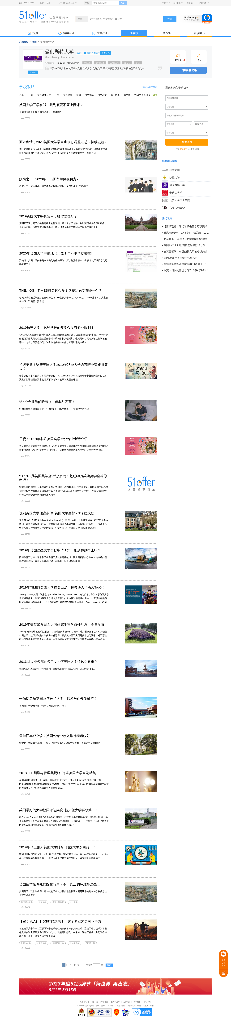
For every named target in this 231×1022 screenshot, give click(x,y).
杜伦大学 (73, 902)
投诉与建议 (115, 1002)
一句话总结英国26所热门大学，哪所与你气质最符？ (58, 699)
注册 (48, 3)
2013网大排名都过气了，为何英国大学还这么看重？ (58, 661)
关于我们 (190, 3)
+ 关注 (33, 72)
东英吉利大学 (177, 207)
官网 (79, 53)
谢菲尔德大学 (177, 185)
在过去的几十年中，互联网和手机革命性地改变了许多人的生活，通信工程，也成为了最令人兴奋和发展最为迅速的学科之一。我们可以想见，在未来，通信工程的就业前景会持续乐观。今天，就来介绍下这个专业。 (63, 932)
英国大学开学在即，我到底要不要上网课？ (51, 105)
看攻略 (199, 33)
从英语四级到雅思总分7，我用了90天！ (186, 270)
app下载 (176, 3)
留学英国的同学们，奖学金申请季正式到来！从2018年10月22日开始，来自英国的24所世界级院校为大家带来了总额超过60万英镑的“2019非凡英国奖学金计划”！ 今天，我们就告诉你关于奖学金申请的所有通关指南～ (63, 491)
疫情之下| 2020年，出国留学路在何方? (48, 179)
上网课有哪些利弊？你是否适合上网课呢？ (40, 112)
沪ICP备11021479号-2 (105, 1005)
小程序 (165, 3)
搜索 (169, 19)
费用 (78, 95)
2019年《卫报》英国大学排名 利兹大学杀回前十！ (57, 847)
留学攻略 (89, 95)
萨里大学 (174, 177)
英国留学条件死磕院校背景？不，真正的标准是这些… (59, 884)
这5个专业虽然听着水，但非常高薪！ (47, 402)
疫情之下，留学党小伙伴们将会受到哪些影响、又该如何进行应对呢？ (54, 186)
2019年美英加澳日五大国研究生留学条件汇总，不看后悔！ (63, 624)
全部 (31, 95)
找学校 (134, 33)
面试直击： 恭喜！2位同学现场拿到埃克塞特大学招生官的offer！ (187, 239)
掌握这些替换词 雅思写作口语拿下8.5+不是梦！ (187, 264)
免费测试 (187, 142)
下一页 (76, 965)
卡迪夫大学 (74, 943)
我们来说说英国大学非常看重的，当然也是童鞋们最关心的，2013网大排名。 (57, 668)
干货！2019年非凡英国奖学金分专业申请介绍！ (55, 439)
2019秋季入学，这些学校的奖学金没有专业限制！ (56, 327)
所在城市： (50, 63)
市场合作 (137, 1002)
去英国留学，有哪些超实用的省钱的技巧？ (187, 251)
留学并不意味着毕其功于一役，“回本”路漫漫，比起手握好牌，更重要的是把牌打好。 (61, 743)
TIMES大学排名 (142, 95)
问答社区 (104, 1002)
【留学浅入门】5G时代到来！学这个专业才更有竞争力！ (62, 921)
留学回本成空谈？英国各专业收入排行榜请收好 (54, 736)
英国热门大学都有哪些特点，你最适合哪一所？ (42, 706)
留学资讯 (147, 1002)
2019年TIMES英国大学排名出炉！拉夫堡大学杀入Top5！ (62, 587)
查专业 (167, 33)
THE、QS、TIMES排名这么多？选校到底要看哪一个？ (60, 290)
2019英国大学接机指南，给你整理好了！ (50, 216)
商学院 (127, 95)
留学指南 (67, 95)
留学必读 (102, 95)
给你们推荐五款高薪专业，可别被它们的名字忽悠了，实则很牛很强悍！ (55, 409)
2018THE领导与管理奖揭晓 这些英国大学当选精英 (57, 773)
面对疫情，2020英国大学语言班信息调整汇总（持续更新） (63, 142)
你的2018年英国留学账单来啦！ (182, 257)
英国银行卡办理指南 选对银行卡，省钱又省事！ (187, 245)
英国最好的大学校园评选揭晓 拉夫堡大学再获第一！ (58, 810)
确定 (109, 965)
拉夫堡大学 (41, 943)
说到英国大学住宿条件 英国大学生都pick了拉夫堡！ (58, 513)
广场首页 (23, 41)
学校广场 (94, 1002)
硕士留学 (115, 95)
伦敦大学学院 (58, 902)
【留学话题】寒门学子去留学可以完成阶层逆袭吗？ (187, 226)
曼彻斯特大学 (27, 902)
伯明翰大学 (26, 943)
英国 (34, 41)
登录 (42, 3)
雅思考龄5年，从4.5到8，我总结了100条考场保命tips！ (187, 232)
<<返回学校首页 (149, 87)
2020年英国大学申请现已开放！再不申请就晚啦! (55, 253)
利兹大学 (42, 902)
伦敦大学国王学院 (179, 200)
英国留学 (83, 1002)
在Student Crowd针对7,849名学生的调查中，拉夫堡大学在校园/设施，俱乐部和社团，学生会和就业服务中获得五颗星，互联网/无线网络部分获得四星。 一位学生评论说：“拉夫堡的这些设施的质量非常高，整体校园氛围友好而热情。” (64, 821)
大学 (57, 95)
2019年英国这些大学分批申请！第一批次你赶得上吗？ (60, 550)
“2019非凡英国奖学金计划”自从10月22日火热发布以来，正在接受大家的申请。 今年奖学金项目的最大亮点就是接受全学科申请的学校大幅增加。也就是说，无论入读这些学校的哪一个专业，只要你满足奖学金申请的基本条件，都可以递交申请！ (63, 338)
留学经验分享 (44, 95)
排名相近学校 (169, 161)
